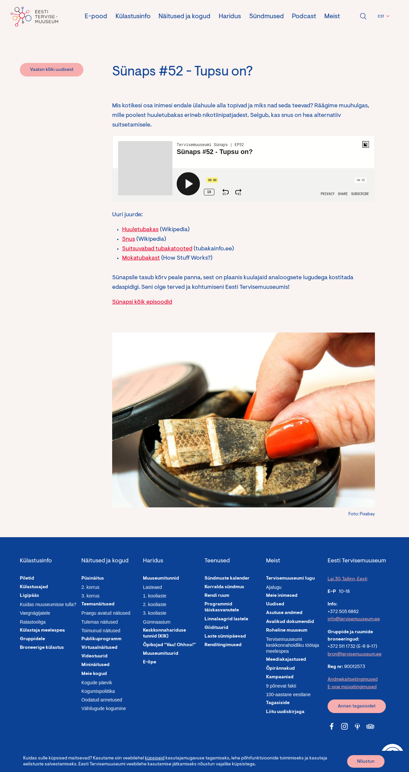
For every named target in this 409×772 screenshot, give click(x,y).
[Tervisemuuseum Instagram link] (344, 726)
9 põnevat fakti (281, 686)
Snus (128, 239)
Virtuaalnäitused (99, 647)
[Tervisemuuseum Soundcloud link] (357, 726)
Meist (332, 16)
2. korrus (90, 587)
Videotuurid (94, 656)
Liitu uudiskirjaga (285, 712)
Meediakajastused (286, 659)
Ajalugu (274, 587)
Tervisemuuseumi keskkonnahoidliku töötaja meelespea (292, 645)
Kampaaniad (280, 677)
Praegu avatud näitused (105, 613)
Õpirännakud (280, 668)
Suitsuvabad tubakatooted (157, 249)
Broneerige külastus (42, 647)
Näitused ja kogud (184, 16)
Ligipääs (29, 595)
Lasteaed (152, 587)
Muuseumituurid (160, 653)
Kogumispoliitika (98, 691)
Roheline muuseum (286, 630)
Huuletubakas (140, 230)
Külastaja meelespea (42, 630)
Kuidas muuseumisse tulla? (48, 604)
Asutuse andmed (284, 613)
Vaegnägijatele (35, 613)
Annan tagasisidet (357, 706)
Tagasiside (278, 703)
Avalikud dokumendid (290, 622)
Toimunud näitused (100, 630)
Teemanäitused (97, 604)
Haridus (230, 16)
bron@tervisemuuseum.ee (355, 654)
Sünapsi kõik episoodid (142, 302)
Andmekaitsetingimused (353, 679)
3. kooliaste (154, 613)
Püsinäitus (92, 578)
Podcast (304, 16)
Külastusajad (34, 587)
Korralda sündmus (224, 587)
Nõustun (366, 761)
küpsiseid (154, 758)
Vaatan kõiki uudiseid (51, 70)
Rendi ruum (216, 595)
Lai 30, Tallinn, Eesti (347, 579)
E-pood (96, 16)
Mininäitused (95, 665)
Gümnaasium (156, 622)
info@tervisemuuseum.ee (354, 619)
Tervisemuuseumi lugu (290, 578)
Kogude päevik (96, 682)
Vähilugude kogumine (103, 708)
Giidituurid (216, 628)
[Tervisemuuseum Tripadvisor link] (370, 726)
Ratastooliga (33, 622)
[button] (382, 16)
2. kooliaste (154, 604)
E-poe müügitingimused (352, 687)
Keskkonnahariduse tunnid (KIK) (164, 633)
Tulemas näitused (99, 622)
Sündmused (266, 16)
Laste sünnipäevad (225, 636)
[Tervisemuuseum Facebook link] (332, 726)
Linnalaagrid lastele (226, 619)
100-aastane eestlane (288, 694)
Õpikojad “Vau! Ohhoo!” (169, 645)
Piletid (27, 578)
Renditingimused (223, 645)
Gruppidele (32, 639)
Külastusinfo (133, 16)
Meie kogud (94, 674)
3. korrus (90, 595)
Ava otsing (363, 16)
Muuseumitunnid (161, 578)
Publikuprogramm (101, 639)
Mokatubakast (141, 258)
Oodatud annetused (101, 699)
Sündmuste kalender (227, 578)
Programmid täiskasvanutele (221, 607)
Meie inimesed (281, 595)
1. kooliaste (154, 595)
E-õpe (149, 662)
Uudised (275, 604)
